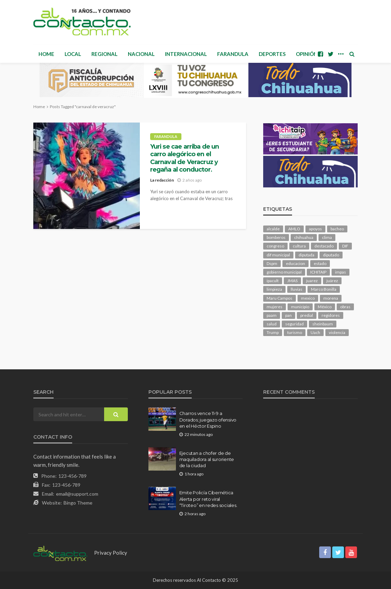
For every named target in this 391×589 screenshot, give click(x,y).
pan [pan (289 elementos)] (288, 315)
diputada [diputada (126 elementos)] (306, 254)
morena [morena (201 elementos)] (330, 298)
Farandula (232, 54)
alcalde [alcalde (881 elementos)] (273, 228)
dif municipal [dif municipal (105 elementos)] (278, 254)
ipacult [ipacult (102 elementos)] (273, 280)
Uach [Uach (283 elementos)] (315, 332)
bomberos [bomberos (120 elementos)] (276, 237)
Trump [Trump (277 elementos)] (273, 332)
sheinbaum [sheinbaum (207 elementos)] (322, 323)
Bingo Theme (78, 503)
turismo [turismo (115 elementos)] (294, 332)
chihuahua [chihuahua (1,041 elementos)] (303, 237)
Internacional (186, 54)
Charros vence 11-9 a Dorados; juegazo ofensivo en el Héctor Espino (208, 419)
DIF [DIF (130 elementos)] (345, 246)
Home (46, 54)
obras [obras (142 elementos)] (345, 306)
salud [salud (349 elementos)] (272, 323)
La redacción (162, 180)
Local (73, 54)
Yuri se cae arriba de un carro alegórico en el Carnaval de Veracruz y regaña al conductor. (184, 158)
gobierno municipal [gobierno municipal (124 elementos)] (284, 272)
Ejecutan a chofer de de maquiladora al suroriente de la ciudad (206, 459)
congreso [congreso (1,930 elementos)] (275, 246)
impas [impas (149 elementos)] (340, 272)
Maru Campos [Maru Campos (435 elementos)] (279, 298)
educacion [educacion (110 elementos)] (295, 263)
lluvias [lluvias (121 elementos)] (296, 289)
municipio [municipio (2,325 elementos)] (300, 306)
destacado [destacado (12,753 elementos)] (324, 246)
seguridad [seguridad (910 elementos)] (294, 323)
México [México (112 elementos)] (325, 306)
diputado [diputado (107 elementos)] (331, 254)
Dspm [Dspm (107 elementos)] (272, 263)
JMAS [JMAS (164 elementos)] (292, 280)
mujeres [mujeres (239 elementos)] (274, 306)
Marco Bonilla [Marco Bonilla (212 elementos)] (323, 289)
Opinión (306, 54)
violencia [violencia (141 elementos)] (337, 332)
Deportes (272, 54)
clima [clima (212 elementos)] (327, 237)
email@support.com (77, 494)
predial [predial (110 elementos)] (306, 315)
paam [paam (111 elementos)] (272, 315)
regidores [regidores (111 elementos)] (331, 315)
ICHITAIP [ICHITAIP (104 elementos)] (318, 272)
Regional (104, 54)
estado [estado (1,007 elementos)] (320, 263)
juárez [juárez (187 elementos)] (332, 280)
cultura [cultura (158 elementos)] (299, 246)
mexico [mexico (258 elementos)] (308, 298)
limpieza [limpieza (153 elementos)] (274, 289)
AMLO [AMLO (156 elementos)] (294, 228)
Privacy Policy (110, 553)
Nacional (141, 54)
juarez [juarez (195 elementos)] (312, 280)
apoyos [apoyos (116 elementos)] (315, 228)
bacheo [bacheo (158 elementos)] (337, 228)
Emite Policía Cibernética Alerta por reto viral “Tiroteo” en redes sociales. (208, 499)
